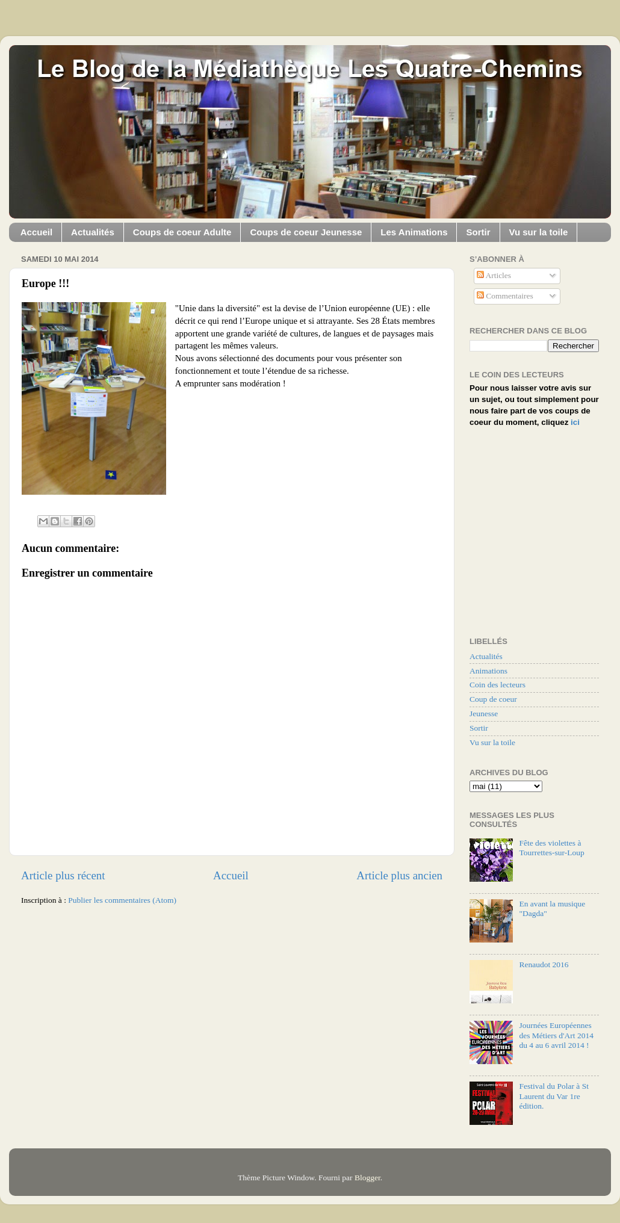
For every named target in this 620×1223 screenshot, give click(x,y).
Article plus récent (63, 875)
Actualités (92, 232)
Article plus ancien (399, 875)
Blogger (367, 1177)
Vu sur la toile (538, 232)
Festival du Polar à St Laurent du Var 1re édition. (554, 1096)
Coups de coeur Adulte (182, 232)
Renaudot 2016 (543, 964)
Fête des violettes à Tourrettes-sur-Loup (551, 847)
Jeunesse (484, 713)
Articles (494, 275)
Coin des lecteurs (497, 684)
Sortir (478, 232)
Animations (488, 670)
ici (575, 422)
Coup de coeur (493, 699)
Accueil (36, 232)
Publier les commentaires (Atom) (122, 900)
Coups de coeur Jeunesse (306, 232)
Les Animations (413, 232)
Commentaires (505, 295)
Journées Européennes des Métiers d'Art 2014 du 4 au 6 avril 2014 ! (556, 1035)
